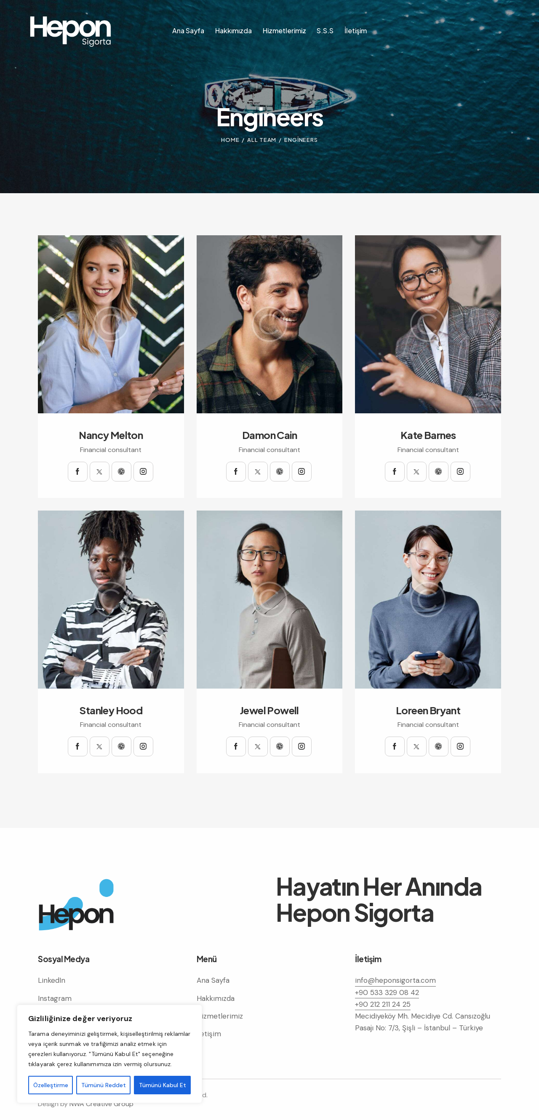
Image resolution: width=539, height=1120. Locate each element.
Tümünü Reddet (103, 1085)
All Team (261, 139)
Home (230, 139)
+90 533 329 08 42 (387, 992)
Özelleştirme (50, 1085)
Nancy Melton (111, 435)
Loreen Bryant (428, 710)
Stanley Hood (110, 710)
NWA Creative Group (101, 1103)
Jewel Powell (269, 710)
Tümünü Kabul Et (162, 1085)
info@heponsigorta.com (395, 980)
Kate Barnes (428, 435)
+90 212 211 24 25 (383, 1004)
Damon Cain (269, 435)
